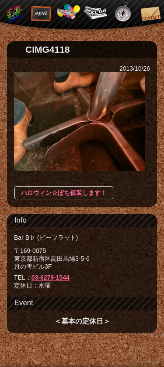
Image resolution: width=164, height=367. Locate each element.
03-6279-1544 (50, 277)
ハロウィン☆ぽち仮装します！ (64, 192)
